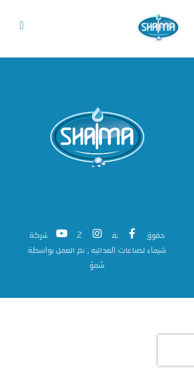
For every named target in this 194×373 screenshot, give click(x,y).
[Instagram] (97, 235)
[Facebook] (132, 235)
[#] (62, 235)
